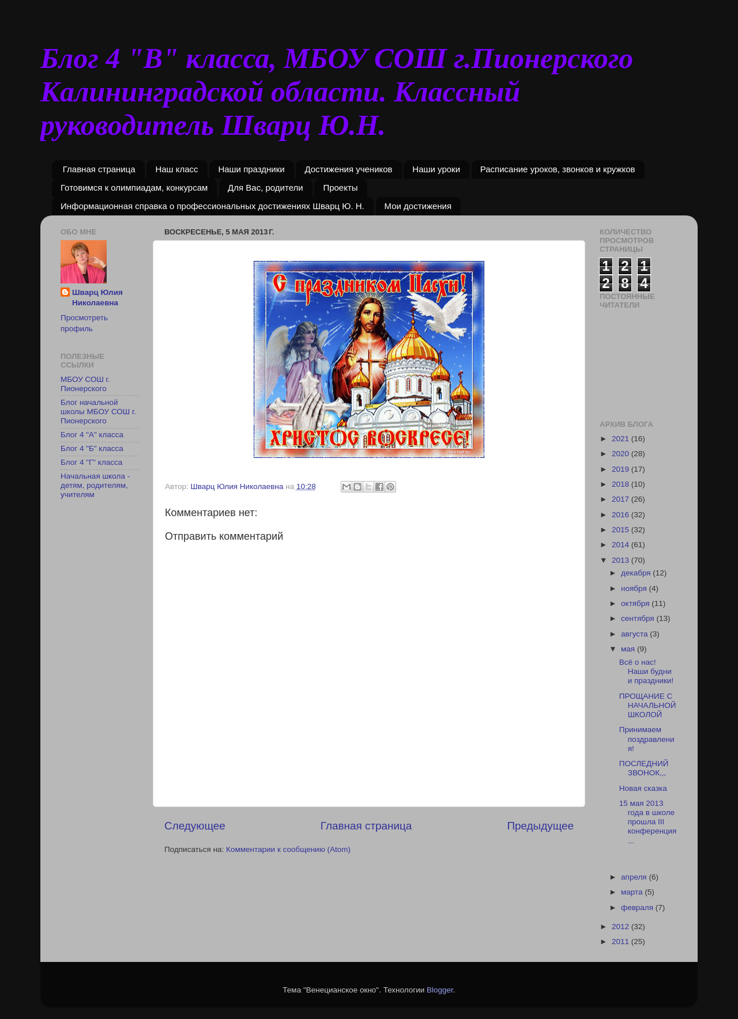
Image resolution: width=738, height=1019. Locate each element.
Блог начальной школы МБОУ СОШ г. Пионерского (98, 411)
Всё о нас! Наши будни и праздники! (646, 671)
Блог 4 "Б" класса (92, 448)
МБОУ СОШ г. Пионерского (85, 384)
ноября (635, 588)
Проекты (340, 187)
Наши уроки (436, 169)
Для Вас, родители (265, 187)
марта (633, 892)
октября (636, 603)
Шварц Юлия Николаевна (97, 298)
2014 (621, 544)
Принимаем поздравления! (647, 738)
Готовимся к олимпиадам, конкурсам (134, 187)
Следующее (194, 826)
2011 (621, 941)
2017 (621, 499)
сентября (638, 618)
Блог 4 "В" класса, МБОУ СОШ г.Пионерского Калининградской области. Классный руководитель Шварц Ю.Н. (336, 91)
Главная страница (99, 169)
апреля (635, 877)
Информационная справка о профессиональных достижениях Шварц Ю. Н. (212, 206)
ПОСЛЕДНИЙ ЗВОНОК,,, (644, 768)
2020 (621, 453)
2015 (621, 529)
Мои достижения (418, 206)
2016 (621, 514)
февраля (638, 907)
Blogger (440, 990)
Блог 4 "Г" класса (91, 462)
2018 (621, 484)
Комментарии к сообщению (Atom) (288, 849)
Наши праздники (251, 169)
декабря (637, 573)
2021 (621, 438)
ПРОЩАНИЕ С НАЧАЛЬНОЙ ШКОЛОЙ (647, 705)
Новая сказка (643, 788)
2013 (621, 560)
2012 (621, 926)
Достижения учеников (348, 169)
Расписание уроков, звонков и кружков (557, 169)
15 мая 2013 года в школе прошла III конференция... (648, 822)
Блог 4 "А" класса (92, 434)
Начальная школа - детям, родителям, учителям (95, 485)
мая (629, 649)
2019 (621, 469)
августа (635, 634)
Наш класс (176, 169)
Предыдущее (540, 826)
